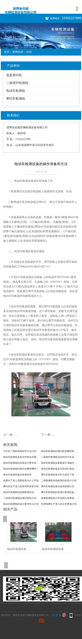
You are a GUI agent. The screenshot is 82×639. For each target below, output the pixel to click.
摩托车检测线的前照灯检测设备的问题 (59, 492)
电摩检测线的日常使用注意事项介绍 (59, 498)
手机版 (77, 615)
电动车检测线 (15, 90)
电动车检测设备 (16, 549)
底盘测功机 (14, 75)
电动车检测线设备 (53, 549)
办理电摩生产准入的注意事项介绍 (58, 504)
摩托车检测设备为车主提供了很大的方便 (59, 474)
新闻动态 (17, 51)
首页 (6, 51)
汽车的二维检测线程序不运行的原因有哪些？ (21, 451)
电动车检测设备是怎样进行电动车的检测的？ (59, 468)
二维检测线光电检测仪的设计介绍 (58, 480)
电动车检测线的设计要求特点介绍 (21, 504)
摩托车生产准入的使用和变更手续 (21, 486)
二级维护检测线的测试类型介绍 (19, 498)
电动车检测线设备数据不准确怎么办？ (59, 463)
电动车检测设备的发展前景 (17, 474)
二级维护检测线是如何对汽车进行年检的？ (59, 457)
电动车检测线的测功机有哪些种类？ (59, 451)
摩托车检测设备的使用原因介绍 (57, 486)
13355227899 (71, 18)
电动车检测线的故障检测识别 (18, 492)
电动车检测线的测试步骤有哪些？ (21, 468)
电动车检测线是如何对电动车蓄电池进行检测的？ (21, 457)
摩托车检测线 (15, 98)
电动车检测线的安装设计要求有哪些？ (21, 463)
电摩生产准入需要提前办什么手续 (21, 480)
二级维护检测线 (17, 83)
